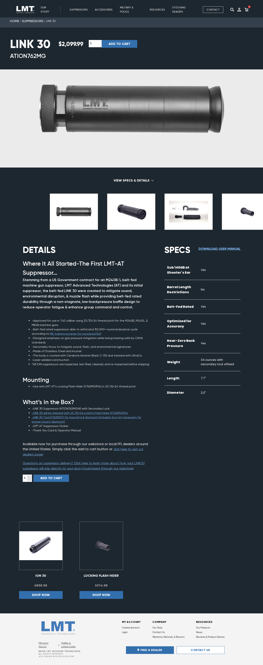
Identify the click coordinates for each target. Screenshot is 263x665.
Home (14, 21)
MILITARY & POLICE (127, 9)
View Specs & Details (132, 180)
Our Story (45, 9)
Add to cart (119, 44)
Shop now (41, 595)
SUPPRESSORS (79, 9)
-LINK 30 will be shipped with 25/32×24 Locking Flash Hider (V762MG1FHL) (80, 413)
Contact (213, 9)
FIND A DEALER (149, 650)
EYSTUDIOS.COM (65, 656)
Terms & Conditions (68, 645)
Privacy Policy (44, 645)
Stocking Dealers (179, 9)
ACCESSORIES (104, 9)
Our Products (203, 627)
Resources (204, 622)
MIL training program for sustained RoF (75, 333)
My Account (131, 622)
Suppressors (32, 21)
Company (159, 622)
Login (125, 632)
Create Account (131, 627)
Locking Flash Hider (101, 576)
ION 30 (40, 576)
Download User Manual (219, 249)
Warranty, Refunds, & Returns (168, 637)
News (199, 632)
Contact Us (158, 632)
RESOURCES (157, 9)
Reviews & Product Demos (210, 637)
